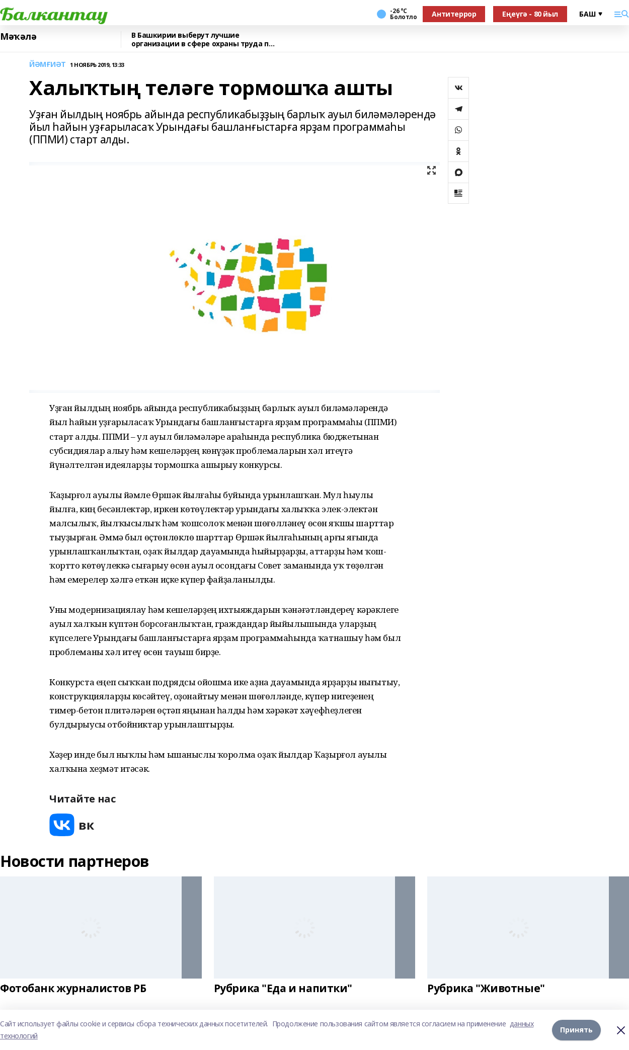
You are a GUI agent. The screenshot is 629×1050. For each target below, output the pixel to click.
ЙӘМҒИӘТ (47, 64)
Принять (576, 1029)
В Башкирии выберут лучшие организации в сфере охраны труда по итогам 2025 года (202, 39)
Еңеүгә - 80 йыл (530, 14)
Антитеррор (454, 14)
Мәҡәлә (18, 36)
